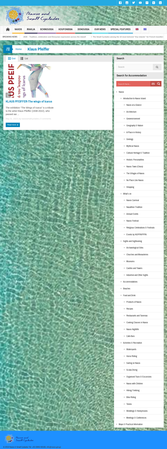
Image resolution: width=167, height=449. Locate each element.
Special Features (120, 31)
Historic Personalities (135, 159)
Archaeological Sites (134, 247)
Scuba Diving (131, 370)
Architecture (131, 111)
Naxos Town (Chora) (134, 166)
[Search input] (133, 84)
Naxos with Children (134, 383)
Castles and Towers (134, 268)
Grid (11, 58)
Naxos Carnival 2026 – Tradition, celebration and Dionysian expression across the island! (54, 37)
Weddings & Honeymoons (137, 411)
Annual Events (132, 214)
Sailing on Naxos (133, 363)
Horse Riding (131, 356)
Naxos (18, 31)
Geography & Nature (134, 125)
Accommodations (130, 281)
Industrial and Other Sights (137, 275)
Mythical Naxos (132, 146)
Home (18, 49)
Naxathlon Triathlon (134, 207)
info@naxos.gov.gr (54, 447)
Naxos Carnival (132, 200)
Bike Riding (131, 397)
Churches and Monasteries (137, 254)
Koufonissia (65, 31)
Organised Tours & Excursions (139, 376)
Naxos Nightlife (132, 329)
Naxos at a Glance (133, 105)
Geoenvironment (133, 118)
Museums (130, 261)
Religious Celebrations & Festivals (140, 227)
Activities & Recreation (132, 342)
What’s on (127, 193)
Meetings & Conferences (136, 417)
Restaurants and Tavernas (137, 315)
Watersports (131, 349)
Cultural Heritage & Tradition (138, 153)
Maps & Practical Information (131, 424)
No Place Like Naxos (135, 180)
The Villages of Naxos (135, 173)
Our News (100, 31)
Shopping (130, 187)
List (23, 58)
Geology (129, 139)
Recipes (129, 308)
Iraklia (31, 31)
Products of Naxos (133, 302)
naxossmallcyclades (30, 119)
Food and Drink (129, 295)
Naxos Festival (132, 220)
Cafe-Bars (130, 336)
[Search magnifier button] (158, 84)
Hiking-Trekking (132, 390)
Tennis (129, 404)
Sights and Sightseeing (132, 241)
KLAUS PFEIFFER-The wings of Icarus (29, 101)
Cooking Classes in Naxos (137, 322)
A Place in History (133, 132)
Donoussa (83, 31)
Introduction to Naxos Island (134, 98)
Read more (12, 124)
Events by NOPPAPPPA (136, 234)
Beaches (126, 288)
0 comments (45, 119)
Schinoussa (47, 31)
